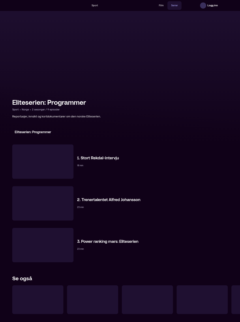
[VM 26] (119, 5)
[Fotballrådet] (37, 299)
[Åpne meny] (223, 5)
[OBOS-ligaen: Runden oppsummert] (202, 299)
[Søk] (74, 5)
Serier (165, 5)
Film (151, 5)
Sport (85, 5)
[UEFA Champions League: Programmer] (92, 299)
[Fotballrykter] (147, 299)
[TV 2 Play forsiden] (35, 5)
